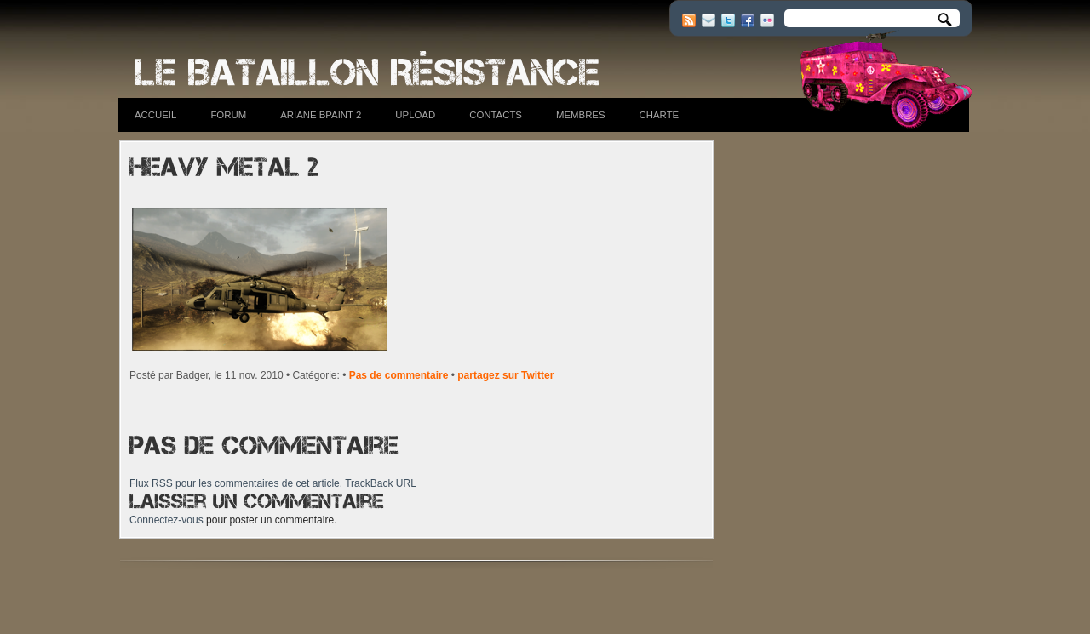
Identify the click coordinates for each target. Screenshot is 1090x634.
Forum (228, 115)
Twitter (728, 20)
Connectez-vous (166, 520)
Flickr (767, 20)
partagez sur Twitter (505, 375)
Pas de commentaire (399, 375)
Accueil (155, 115)
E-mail (708, 20)
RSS (689, 20)
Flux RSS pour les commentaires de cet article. (235, 483)
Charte (660, 115)
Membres (580, 115)
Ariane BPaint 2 (320, 115)
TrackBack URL (380, 483)
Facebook (747, 20)
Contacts (495, 115)
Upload (415, 115)
